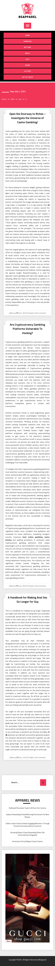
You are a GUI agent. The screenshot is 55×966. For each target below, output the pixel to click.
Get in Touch (27, 77)
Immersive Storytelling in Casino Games (27, 841)
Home (27, 35)
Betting (27, 47)
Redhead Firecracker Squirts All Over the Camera (27, 808)
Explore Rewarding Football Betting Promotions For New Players (27, 815)
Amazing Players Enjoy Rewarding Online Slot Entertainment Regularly (27, 833)
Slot (27, 59)
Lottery (27, 71)
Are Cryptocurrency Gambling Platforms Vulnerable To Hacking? (27, 328)
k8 (49, 205)
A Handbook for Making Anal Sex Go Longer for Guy (27, 599)
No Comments (41, 313)
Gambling (27, 41)
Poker (27, 65)
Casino (31, 313)
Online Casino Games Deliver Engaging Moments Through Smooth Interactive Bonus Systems (27, 824)
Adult (27, 53)
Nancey (13, 313)
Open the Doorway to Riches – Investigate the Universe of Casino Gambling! (27, 118)
